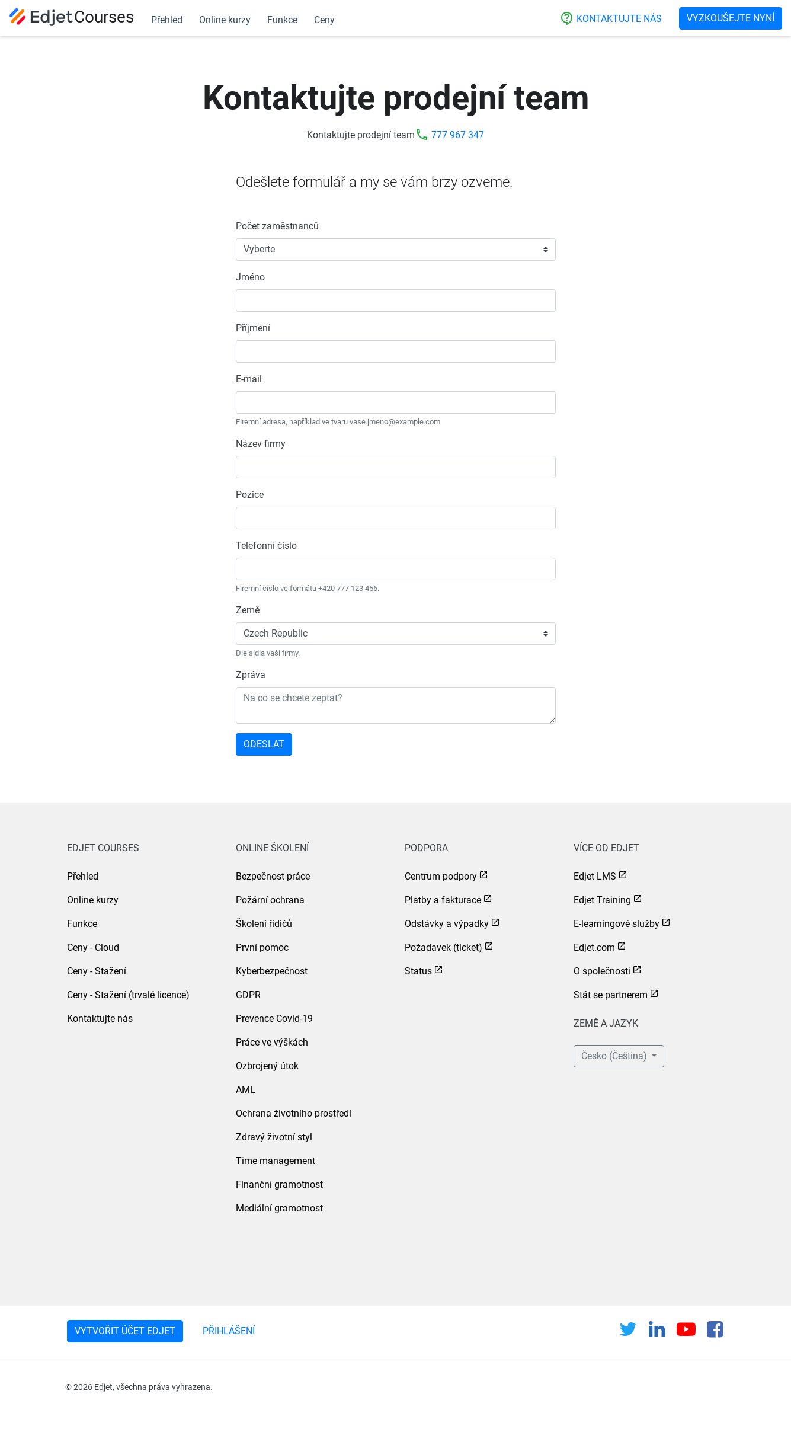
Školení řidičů (264, 923)
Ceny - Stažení (96, 971)
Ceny (324, 19)
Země (248, 610)
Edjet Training (602, 900)
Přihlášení (229, 1331)
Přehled (166, 19)
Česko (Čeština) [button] (615, 1056)
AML (245, 1089)
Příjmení (253, 328)
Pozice (250, 494)
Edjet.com (594, 947)
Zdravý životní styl (274, 1137)
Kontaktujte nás (611, 18)
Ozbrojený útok (267, 1066)
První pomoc (262, 947)
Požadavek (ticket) (443, 947)
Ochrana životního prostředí (293, 1113)
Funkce (282, 19)
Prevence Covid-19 (274, 1018)
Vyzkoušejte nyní (730, 18)
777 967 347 (457, 134)
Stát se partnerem (611, 994)
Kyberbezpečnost (272, 971)
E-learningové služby (616, 923)
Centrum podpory (441, 876)
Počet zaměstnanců (277, 226)
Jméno (250, 277)
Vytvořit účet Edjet (125, 1331)
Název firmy (261, 443)
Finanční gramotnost (279, 1184)
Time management (275, 1160)
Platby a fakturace (443, 900)
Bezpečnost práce (273, 876)
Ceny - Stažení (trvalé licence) (128, 994)
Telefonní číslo (266, 545)
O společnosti (602, 971)
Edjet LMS (595, 876)
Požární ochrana (270, 900)
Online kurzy (225, 19)
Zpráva (250, 674)
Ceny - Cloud (93, 947)
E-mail (249, 379)
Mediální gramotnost (279, 1208)
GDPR (248, 994)
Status (418, 971)
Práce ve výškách (272, 1042)
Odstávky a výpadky (447, 923)
